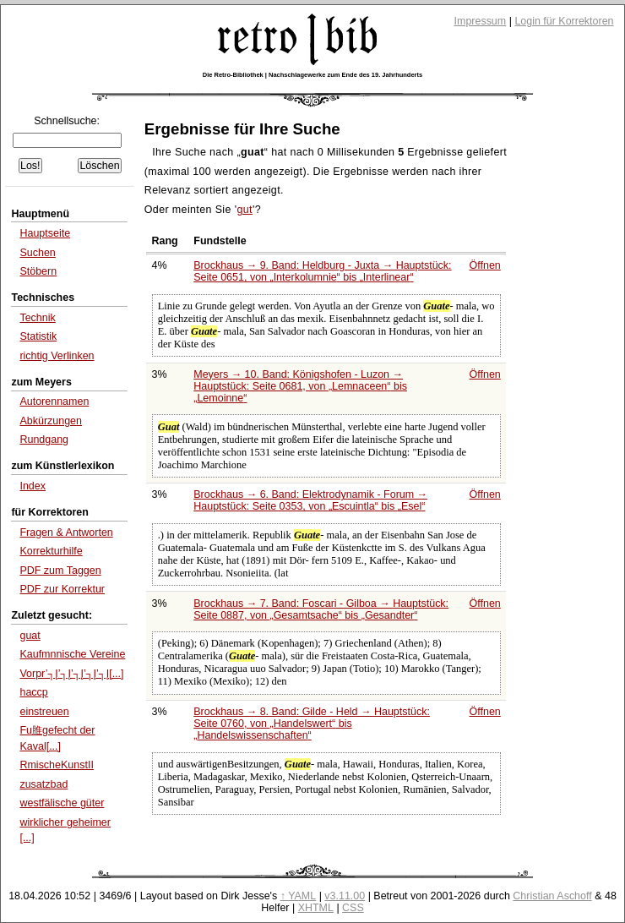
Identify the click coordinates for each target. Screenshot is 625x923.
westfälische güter (61, 803)
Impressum (480, 21)
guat (29, 636)
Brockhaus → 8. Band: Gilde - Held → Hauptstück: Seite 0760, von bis (311, 723)
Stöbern (38, 271)
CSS (353, 908)
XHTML (316, 908)
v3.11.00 (344, 896)
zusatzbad (43, 784)
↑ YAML (298, 896)
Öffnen (485, 265)
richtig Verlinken (56, 356)
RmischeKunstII (56, 765)
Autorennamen (54, 401)
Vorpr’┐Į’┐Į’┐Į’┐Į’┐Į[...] (71, 674)
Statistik (38, 336)
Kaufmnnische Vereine (72, 654)
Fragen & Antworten (65, 532)
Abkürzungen (50, 421)
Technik (37, 318)
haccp (33, 692)
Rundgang (43, 439)
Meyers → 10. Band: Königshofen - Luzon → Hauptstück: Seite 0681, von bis (300, 386)
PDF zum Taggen (60, 570)
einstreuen (43, 712)
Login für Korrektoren (563, 21)
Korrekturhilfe (50, 551)
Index (32, 486)
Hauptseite (44, 233)
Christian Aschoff (552, 896)
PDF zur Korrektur (62, 589)
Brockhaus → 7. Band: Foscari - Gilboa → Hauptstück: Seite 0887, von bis (320, 609)
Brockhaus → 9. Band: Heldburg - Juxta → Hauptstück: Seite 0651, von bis (322, 271)
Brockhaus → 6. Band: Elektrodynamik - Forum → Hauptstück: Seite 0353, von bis (310, 500)
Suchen (37, 253)
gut (244, 210)
